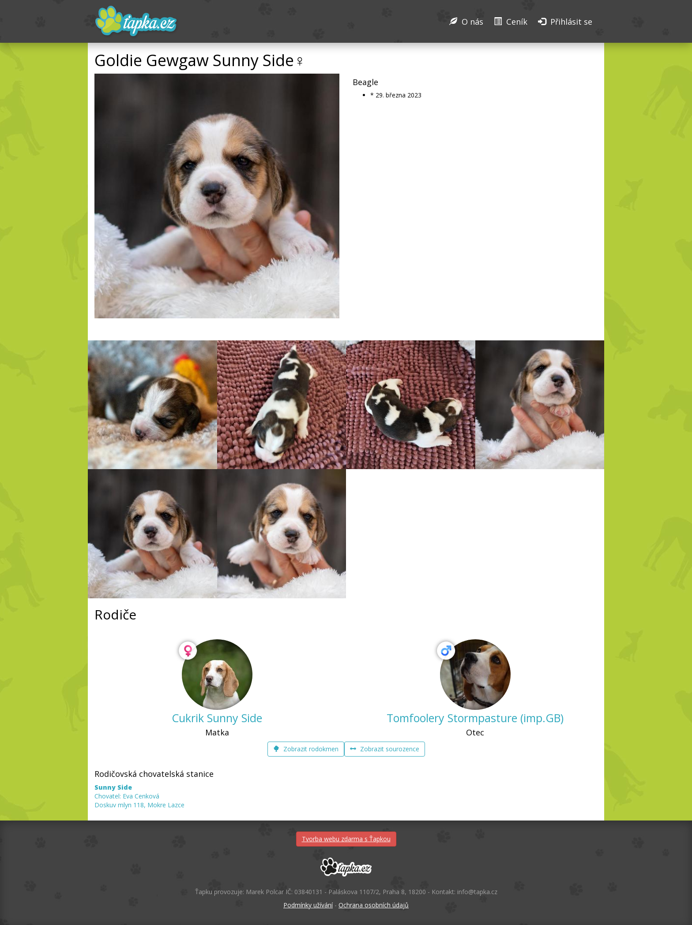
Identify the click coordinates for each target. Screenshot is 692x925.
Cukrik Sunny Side (217, 717)
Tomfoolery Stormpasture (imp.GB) (475, 717)
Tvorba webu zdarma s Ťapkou (346, 839)
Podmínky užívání (308, 905)
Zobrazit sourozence (384, 749)
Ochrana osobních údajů (373, 905)
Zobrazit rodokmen (305, 749)
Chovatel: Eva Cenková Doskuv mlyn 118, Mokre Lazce (139, 796)
